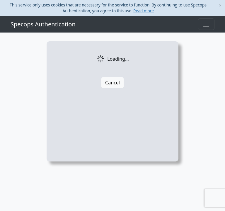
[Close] (220, 6)
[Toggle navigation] (206, 24)
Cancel (112, 82)
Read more (143, 10)
